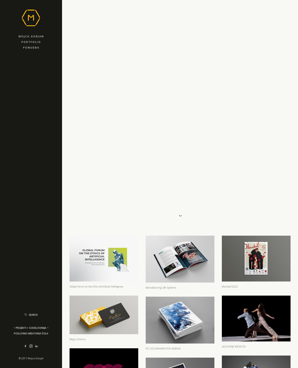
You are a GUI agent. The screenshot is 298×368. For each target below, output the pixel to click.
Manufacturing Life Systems (161, 260)
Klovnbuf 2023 (230, 259)
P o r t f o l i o (31, 42)
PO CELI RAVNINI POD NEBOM (163, 320)
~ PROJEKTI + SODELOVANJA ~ (31, 328)
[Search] (31, 315)
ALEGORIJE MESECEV (234, 318)
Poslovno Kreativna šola (31, 333)
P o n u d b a (31, 47)
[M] (31, 16)
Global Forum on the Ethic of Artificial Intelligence (96, 259)
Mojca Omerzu (78, 311)
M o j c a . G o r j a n (31, 36)
